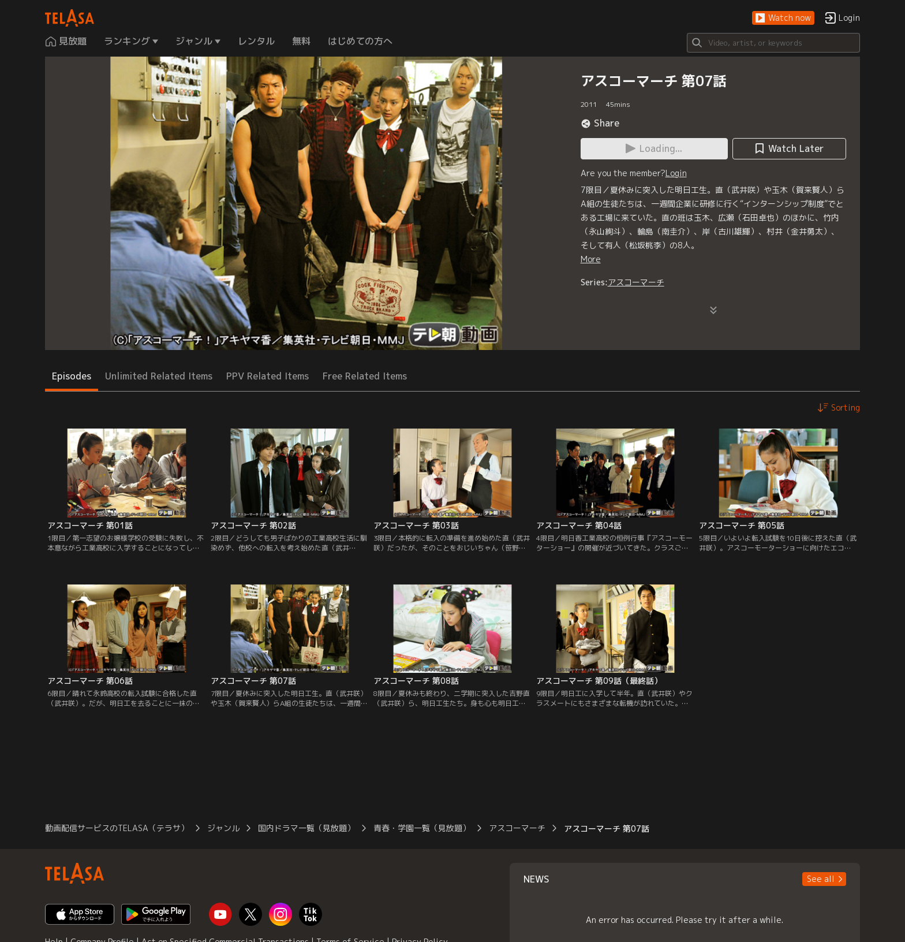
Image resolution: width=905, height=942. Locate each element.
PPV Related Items (267, 376)
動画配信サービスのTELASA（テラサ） (117, 827)
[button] (783, 18)
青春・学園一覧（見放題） (421, 827)
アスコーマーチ (636, 282)
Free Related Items (365, 376)
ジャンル (223, 827)
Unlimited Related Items (158, 376)
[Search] (773, 43)
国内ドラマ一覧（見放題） (306, 827)
